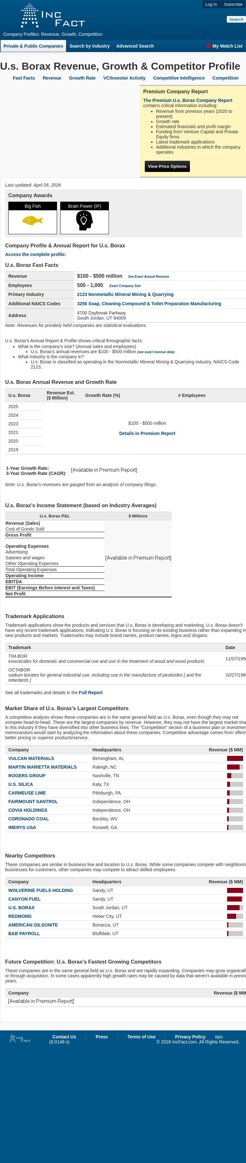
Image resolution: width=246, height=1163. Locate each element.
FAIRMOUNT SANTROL (33, 801)
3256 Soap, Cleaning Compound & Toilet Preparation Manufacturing (149, 303)
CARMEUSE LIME (27, 792)
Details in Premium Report (147, 433)
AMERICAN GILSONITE (33, 924)
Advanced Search (135, 46)
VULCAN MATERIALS (31, 758)
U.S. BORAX (21, 907)
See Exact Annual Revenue (148, 276)
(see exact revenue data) (156, 352)
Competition (225, 78)
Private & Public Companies (33, 46)
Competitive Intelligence (179, 78)
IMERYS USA (22, 827)
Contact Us (64, 1036)
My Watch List (224, 46)
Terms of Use (141, 1036)
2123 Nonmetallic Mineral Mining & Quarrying (125, 294)
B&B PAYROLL (24, 933)
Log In (211, 4)
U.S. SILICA (20, 784)
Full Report (90, 692)
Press (102, 1036)
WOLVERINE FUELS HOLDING (40, 890)
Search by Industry (90, 46)
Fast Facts (24, 78)
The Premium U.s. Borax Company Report (188, 100)
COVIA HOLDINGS (27, 810)
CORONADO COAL (28, 818)
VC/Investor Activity (124, 78)
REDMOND (19, 916)
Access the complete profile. (35, 254)
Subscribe (233, 4)
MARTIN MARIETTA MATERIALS (42, 767)
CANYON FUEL (24, 899)
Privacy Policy (190, 1036)
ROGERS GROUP (26, 775)
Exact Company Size (125, 286)
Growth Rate (82, 78)
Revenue (52, 78)
